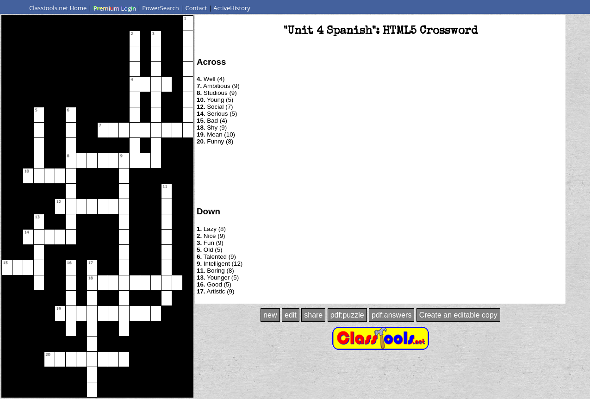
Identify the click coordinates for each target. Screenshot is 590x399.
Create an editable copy (458, 315)
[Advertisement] (380, 175)
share (313, 315)
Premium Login (114, 8)
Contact (196, 8)
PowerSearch (160, 8)
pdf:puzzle (347, 315)
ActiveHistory (231, 8)
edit (291, 315)
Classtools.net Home (58, 8)
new (270, 315)
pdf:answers (391, 315)
